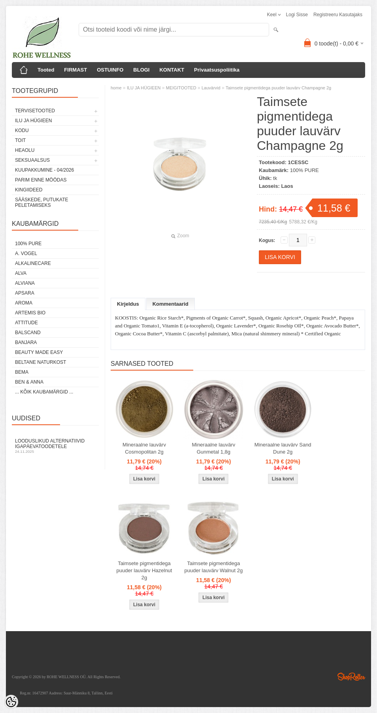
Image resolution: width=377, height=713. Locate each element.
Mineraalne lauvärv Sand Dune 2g (282, 448)
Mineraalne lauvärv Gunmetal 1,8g (213, 448)
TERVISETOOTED (35, 110)
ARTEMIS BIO (30, 313)
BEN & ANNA (29, 382)
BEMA (21, 372)
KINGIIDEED (28, 190)
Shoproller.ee (351, 677)
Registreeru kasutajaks (337, 14)
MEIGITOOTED (181, 87)
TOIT (20, 140)
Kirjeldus (128, 304)
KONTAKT (171, 70)
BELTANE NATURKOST (40, 362)
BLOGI (141, 70)
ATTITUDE (26, 322)
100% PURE (28, 243)
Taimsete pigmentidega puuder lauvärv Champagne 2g (278, 87)
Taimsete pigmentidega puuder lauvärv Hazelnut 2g (144, 570)
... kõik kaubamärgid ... (44, 392)
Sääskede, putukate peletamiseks (41, 202)
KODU (22, 130)
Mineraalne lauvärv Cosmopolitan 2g (144, 448)
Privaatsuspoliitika (216, 70)
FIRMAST (75, 70)
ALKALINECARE (33, 263)
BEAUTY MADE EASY (39, 352)
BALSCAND (28, 332)
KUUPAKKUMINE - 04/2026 (44, 170)
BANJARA (26, 342)
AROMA (23, 303)
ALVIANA (25, 283)
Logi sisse (297, 14)
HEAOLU (24, 150)
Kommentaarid (170, 304)
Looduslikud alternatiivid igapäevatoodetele (55, 446)
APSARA (24, 293)
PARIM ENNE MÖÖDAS (40, 180)
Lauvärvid (211, 87)
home (116, 87)
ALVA (20, 273)
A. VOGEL (26, 253)
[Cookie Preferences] (11, 702)
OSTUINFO (110, 70)
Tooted (46, 70)
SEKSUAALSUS (32, 160)
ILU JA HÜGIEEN (33, 120)
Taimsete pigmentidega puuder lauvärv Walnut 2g (214, 566)
